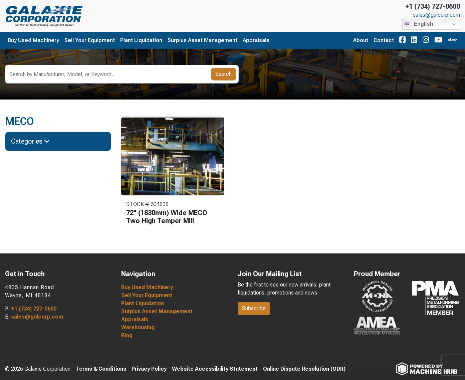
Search (223, 74)
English (418, 24)
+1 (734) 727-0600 (432, 6)
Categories (30, 141)
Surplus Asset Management (202, 40)
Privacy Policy (149, 369)
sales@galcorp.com (436, 15)
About (360, 40)
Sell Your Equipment (89, 40)
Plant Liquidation (141, 40)
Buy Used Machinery (33, 40)
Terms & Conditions (101, 369)
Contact (384, 40)
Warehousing (138, 327)
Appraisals (256, 40)
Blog (127, 335)
